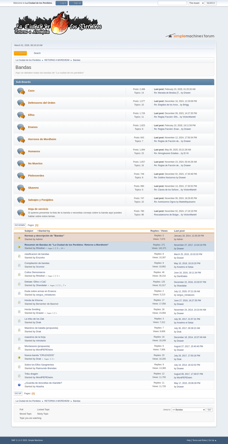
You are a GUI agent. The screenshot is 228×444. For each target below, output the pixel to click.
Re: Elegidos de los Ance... (167, 105)
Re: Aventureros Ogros (165, 202)
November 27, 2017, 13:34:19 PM (190, 245)
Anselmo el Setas (185, 267)
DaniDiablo (182, 276)
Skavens (33, 187)
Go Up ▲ (213, 440)
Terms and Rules (200, 440)
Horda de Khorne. (34, 300)
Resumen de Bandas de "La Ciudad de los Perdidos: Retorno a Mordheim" (67, 244)
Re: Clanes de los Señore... (167, 189)
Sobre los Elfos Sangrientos (39, 364)
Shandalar (41, 285)
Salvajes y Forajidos (40, 199)
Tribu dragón (31, 373)
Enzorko (40, 257)
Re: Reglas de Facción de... (167, 141)
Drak (38, 322)
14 (62, 248)
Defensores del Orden (41, 102)
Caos (31, 90)
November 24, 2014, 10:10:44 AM (190, 310)
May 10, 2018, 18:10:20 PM (187, 263)
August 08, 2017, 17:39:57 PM (188, 374)
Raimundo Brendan (46, 368)
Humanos (34, 151)
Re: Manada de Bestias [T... (167, 93)
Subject (30, 230)
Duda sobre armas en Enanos (40, 291)
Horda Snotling (32, 309)
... (60, 248)
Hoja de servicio (38, 209)
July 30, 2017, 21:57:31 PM (187, 319)
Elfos (31, 114)
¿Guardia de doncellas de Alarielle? (43, 383)
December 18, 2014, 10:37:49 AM (190, 337)
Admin (39, 239)
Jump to (166, 409)
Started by (44, 230)
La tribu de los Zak (34, 318)
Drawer (187, 93)
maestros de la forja (35, 337)
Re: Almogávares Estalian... (167, 153)
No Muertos (35, 163)
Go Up (18, 393)
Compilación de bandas (37, 263)
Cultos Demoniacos (35, 272)
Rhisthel (40, 248)
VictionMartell (189, 117)
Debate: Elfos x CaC (35, 281)
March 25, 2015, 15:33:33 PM (188, 254)
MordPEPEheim (44, 349)
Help (189, 440)
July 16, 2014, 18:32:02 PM (187, 365)
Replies (155, 230)
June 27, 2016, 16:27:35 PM (187, 300)
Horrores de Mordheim (42, 139)
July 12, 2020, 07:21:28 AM (187, 291)
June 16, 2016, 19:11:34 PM (187, 272)
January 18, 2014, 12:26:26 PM (189, 235)
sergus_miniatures (45, 294)
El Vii (186, 153)
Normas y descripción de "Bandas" (44, 235)
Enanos (33, 127)
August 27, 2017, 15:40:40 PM (188, 346)
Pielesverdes (36, 175)
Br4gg (186, 105)
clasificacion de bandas (37, 254)
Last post (179, 230)
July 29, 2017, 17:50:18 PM (187, 355)
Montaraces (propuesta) (37, 346)
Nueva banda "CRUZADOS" (39, 355)
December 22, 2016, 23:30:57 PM (190, 282)
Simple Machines (35, 440)
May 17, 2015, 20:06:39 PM (187, 383)
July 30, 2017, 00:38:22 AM (187, 328)
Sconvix (40, 266)
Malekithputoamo (187, 202)
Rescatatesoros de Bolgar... (167, 214)
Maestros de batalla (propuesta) (41, 328)
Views (164, 230)
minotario (41, 340)
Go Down (20, 225)
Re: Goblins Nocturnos (165, 177)
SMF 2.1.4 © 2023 (19, 440)
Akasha (40, 386)
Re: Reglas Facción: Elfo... (166, 117)
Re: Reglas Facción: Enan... (167, 129)
